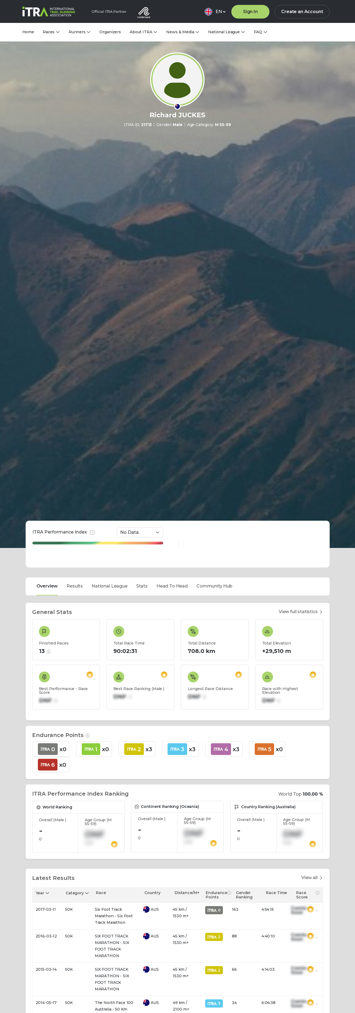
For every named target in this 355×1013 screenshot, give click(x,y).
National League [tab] (110, 555)
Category (75, 862)
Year (40, 862)
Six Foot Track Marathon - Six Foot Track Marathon (114, 885)
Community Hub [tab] (214, 555)
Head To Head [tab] (172, 555)
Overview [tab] (47, 555)
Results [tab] (74, 555)
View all (312, 847)
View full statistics (301, 581)
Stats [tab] (142, 555)
